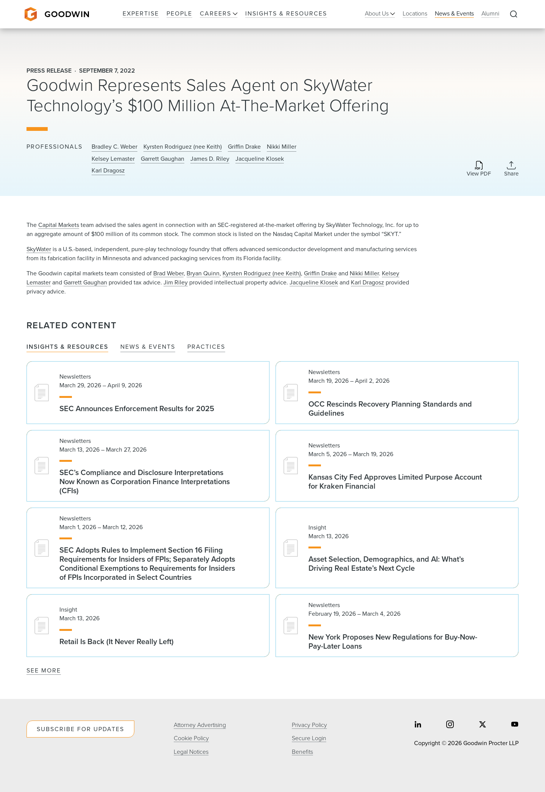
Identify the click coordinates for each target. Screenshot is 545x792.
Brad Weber (168, 273)
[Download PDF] (479, 169)
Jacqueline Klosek (259, 159)
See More (43, 670)
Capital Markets (58, 225)
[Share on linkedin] (418, 725)
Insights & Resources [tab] (67, 347)
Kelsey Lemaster (113, 159)
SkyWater (38, 249)
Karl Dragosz (108, 170)
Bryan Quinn (203, 273)
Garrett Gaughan (162, 159)
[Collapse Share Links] (511, 169)
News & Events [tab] (147, 347)
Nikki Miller (281, 147)
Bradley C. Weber (114, 147)
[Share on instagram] (450, 725)
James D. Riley (209, 159)
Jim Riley (176, 282)
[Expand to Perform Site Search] (513, 14)
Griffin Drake (244, 147)
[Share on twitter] (482, 725)
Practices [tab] (206, 347)
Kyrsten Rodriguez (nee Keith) (182, 147)
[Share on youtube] (515, 725)
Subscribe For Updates (80, 729)
